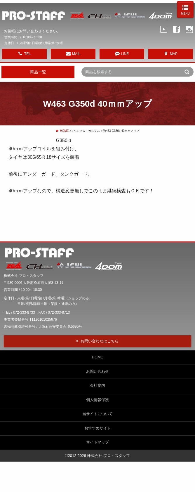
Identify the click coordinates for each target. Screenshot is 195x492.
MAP (173, 54)
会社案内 (97, 385)
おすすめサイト (97, 428)
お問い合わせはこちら (100, 341)
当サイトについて (97, 414)
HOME (62, 130)
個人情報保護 (97, 400)
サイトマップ (97, 442)
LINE (125, 54)
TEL (27, 54)
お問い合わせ (97, 371)
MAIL (76, 54)
